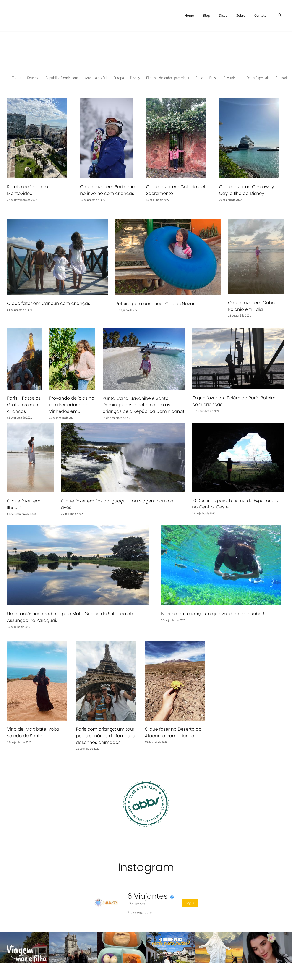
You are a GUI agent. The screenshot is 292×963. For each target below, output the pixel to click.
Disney (135, 78)
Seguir (190, 903)
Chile (199, 78)
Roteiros (33, 78)
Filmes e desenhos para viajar (167, 78)
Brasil (213, 78)
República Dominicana (62, 78)
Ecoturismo (232, 78)
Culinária (282, 78)
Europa (118, 78)
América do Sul (96, 78)
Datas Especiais (258, 78)
